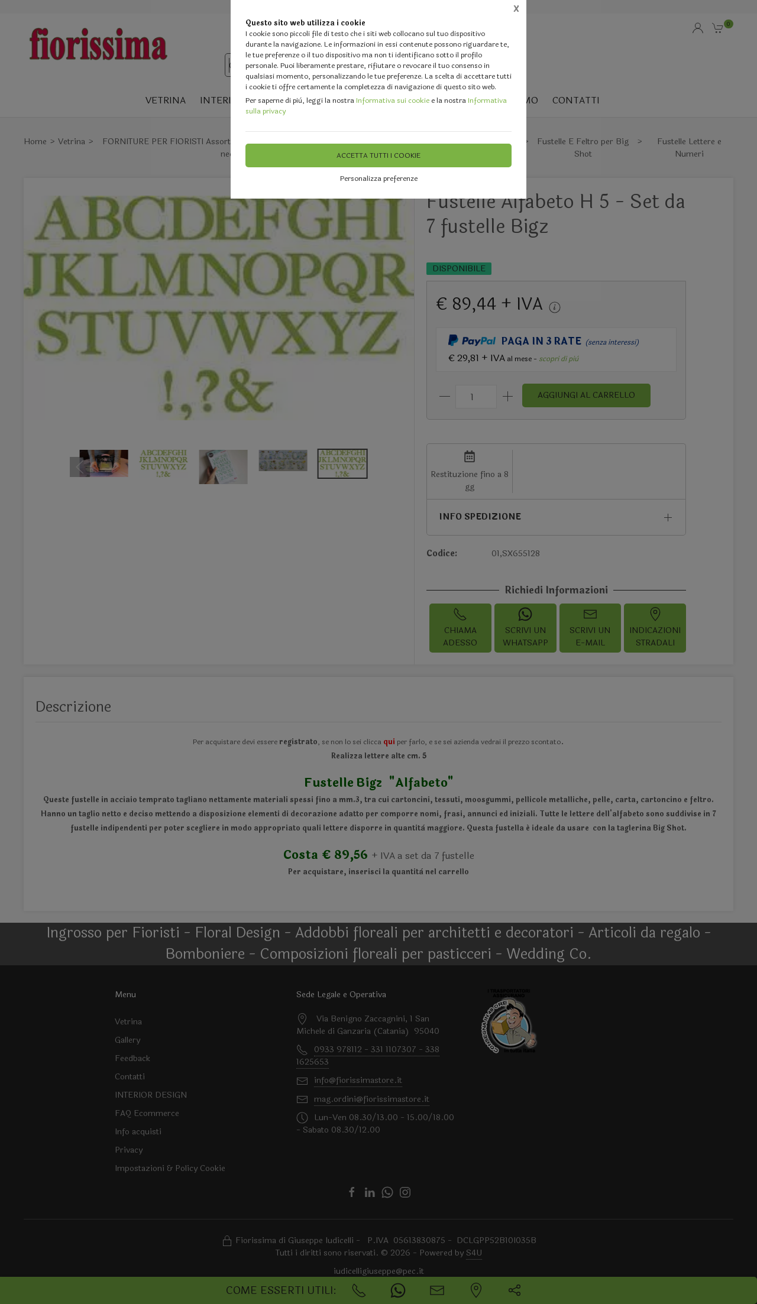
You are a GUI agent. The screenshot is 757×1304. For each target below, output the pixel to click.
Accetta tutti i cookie (378, 155)
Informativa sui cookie (392, 100)
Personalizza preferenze (379, 178)
